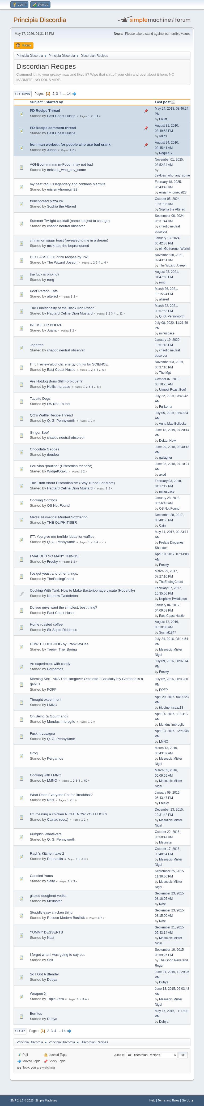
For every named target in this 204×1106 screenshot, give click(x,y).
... (65, 94)
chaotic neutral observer (66, 226)
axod (162, 474)
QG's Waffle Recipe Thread (51, 415)
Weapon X (38, 994)
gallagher (165, 457)
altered (52, 296)
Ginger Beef (39, 432)
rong (50, 280)
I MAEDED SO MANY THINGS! (54, 556)
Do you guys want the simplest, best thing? (63, 607)
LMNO (52, 705)
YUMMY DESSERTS (46, 932)
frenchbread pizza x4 (46, 201)
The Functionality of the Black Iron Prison (62, 308)
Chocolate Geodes (44, 449)
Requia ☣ (166, 153)
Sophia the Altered (61, 206)
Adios (163, 136)
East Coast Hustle (61, 116)
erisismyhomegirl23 (62, 189)
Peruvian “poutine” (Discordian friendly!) (61, 466)
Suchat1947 (167, 632)
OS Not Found (58, 404)
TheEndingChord (60, 579)
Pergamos (55, 669)
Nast (50, 800)
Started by (54, 102)
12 (121, 313)
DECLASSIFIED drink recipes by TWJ (59, 257)
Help (152, 1100)
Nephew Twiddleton (62, 596)
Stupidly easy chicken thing (51, 912)
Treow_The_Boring (62, 649)
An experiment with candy (50, 664)
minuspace (167, 333)
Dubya (52, 980)
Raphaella (55, 859)
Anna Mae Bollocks (172, 423)
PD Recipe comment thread (53, 128)
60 (85, 780)
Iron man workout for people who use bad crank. (70, 145)
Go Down (22, 94)
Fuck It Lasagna (42, 733)
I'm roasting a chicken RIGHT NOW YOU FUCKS (68, 814)
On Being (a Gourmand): (49, 716)
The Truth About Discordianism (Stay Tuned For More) (72, 483)
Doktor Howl (167, 440)
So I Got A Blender (44, 974)
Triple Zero (55, 999)
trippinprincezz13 (171, 707)
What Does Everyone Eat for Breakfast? (61, 795)
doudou (53, 455)
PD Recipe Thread (45, 111)
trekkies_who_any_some (66, 170)
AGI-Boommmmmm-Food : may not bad (61, 164)
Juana (52, 150)
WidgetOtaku (57, 471)
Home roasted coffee (46, 624)
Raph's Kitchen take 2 (47, 853)
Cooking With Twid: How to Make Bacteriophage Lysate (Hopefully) (82, 590)
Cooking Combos (43, 500)
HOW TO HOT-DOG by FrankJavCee (59, 644)
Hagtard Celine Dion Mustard (70, 313)
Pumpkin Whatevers (45, 834)
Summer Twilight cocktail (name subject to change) (70, 221)
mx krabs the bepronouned (68, 246)
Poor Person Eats (43, 291)
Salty (51, 881)
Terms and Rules (168, 1100)
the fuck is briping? (44, 274)
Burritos (36, 1013)
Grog (34, 753)
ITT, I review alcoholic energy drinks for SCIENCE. (69, 364)
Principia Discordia (39, 19)
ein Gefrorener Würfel (174, 249)
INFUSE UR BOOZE (46, 325)
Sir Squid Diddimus (62, 630)
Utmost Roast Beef (172, 389)
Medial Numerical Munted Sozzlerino (58, 517)
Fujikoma (165, 406)
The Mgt (165, 373)
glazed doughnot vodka (48, 896)
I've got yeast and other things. (54, 573)
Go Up (20, 1030)
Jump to (119, 1054)
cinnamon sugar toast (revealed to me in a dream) (69, 240)
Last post (165, 102)
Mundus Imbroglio (61, 722)
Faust (163, 119)
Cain (162, 525)
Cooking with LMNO (45, 775)
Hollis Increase (58, 387)
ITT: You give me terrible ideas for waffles (62, 537)
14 (69, 94)
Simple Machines (46, 1100)
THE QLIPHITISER (62, 522)
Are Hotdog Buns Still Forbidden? (56, 381)
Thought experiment (45, 700)
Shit (50, 960)
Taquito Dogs (40, 399)
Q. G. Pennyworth (171, 316)
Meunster (165, 842)
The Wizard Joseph (62, 262)
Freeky (52, 561)
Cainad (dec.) (57, 819)
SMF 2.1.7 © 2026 (21, 1100)
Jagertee (37, 345)
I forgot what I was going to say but (57, 955)
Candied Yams (41, 876)
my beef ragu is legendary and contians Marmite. (68, 184)
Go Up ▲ (188, 1100)
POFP (52, 689)
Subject (36, 102)
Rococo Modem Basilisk (66, 918)
